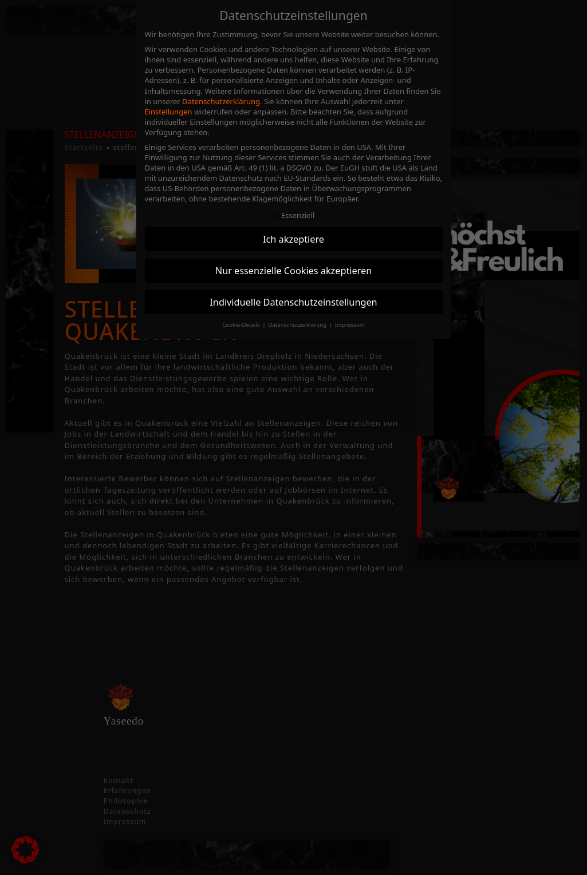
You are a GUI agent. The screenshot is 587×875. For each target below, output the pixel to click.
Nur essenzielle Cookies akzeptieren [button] (293, 270)
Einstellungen (168, 111)
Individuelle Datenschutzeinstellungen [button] (293, 302)
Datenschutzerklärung (221, 101)
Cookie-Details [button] (241, 324)
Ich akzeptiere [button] (293, 239)
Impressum (350, 324)
